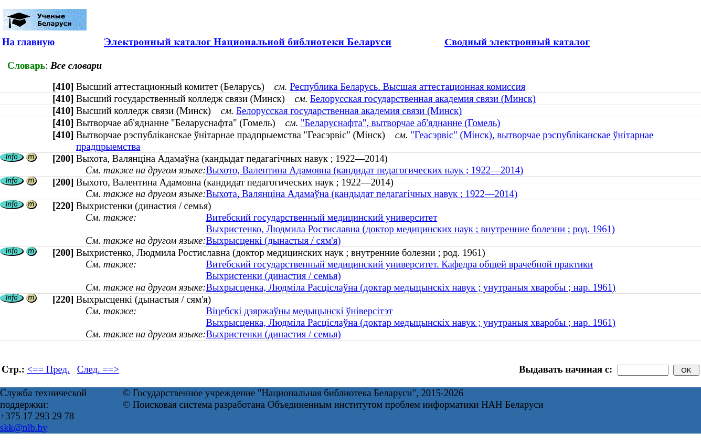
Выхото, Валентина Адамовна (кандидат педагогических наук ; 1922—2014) (364, 170)
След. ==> (98, 369)
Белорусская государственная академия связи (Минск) (423, 98)
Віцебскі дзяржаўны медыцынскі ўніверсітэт (299, 310)
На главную (28, 41)
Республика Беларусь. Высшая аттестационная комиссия (407, 86)
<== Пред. (48, 369)
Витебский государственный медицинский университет (321, 217)
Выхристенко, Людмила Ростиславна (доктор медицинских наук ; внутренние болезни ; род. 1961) (410, 228)
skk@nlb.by (23, 427)
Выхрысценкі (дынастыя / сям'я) (273, 240)
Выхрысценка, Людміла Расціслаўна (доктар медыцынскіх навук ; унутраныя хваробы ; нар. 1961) (410, 287)
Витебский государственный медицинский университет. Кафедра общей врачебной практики (399, 264)
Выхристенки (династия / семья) (273, 275)
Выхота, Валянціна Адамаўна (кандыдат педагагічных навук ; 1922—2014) (361, 193)
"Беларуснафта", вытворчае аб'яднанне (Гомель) (401, 122)
